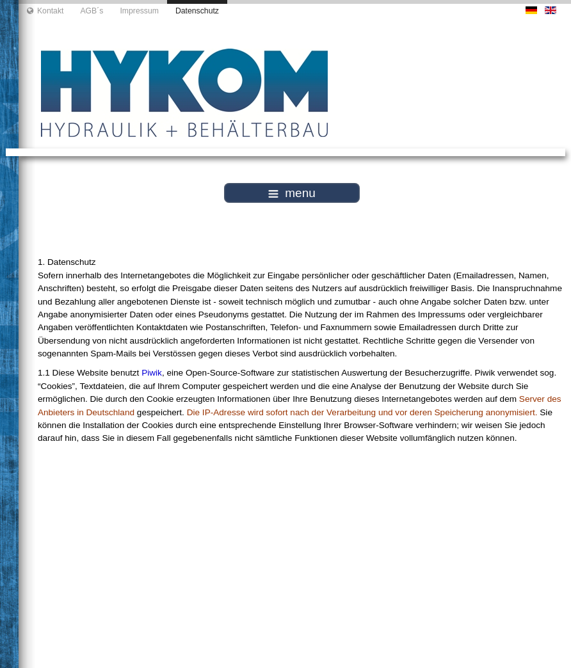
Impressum (139, 10)
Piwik (151, 373)
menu (292, 193)
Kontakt (50, 10)
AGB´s (91, 10)
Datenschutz (197, 10)
